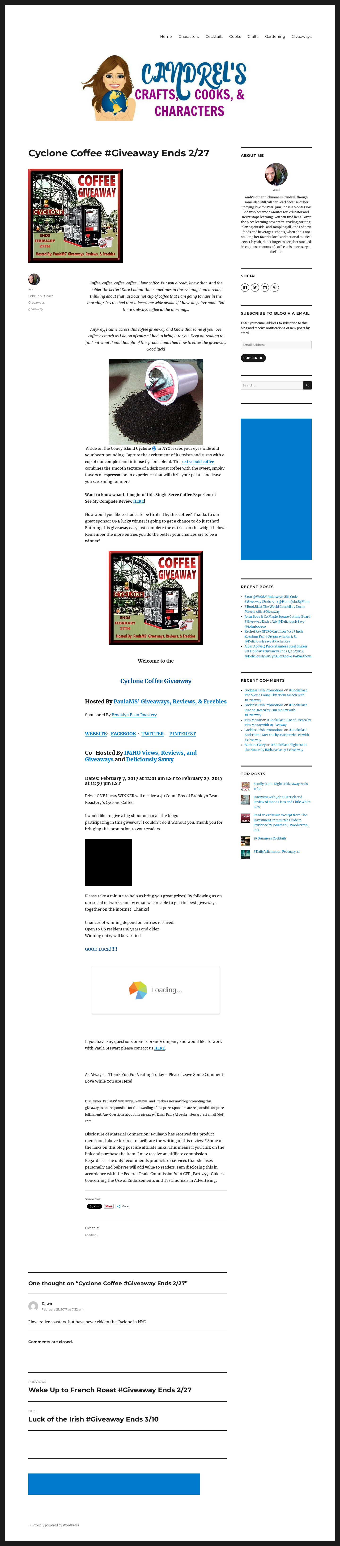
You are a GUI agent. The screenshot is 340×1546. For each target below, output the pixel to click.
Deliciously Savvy (150, 759)
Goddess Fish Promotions (264, 690)
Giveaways (302, 36)
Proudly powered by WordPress (56, 1525)
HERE (138, 501)
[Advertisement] (115, 1484)
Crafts (253, 36)
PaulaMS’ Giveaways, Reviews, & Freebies (170, 701)
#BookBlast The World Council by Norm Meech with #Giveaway (276, 695)
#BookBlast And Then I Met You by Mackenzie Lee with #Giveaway (277, 735)
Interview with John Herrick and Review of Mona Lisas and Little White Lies (282, 802)
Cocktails (214, 36)
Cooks (235, 36)
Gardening (275, 36)
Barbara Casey (255, 745)
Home (166, 36)
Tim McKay (253, 720)
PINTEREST (182, 734)
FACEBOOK (123, 734)
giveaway (35, 309)
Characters (188, 36)
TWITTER (152, 734)
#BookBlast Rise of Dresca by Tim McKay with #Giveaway (276, 710)
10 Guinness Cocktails (270, 838)
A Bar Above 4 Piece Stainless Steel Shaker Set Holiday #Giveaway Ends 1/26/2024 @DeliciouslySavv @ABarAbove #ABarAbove (278, 651)
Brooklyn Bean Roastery (134, 714)
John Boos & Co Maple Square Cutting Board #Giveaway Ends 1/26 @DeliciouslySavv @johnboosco (277, 622)
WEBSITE (96, 734)
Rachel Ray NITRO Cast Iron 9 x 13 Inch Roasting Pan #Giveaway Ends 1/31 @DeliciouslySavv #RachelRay (274, 636)
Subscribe (253, 358)
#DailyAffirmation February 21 (277, 852)
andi (31, 289)
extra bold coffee (198, 461)
